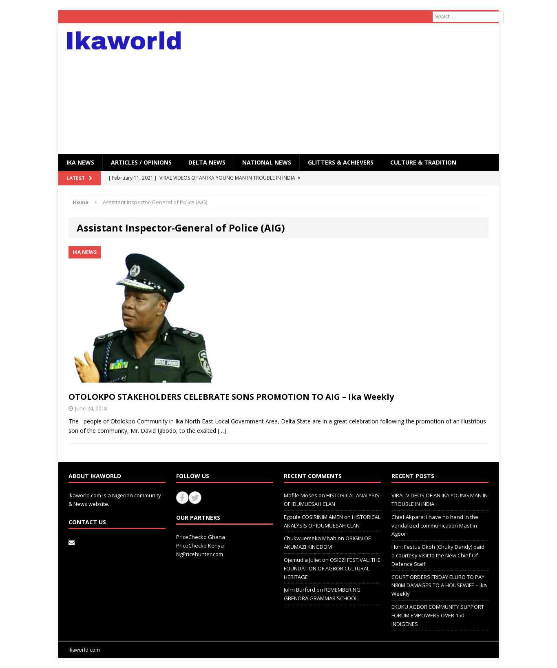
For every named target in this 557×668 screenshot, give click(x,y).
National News (266, 162)
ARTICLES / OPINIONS (141, 162)
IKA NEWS (80, 162)
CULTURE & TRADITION (423, 162)
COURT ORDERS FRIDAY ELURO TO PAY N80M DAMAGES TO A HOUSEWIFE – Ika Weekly (439, 585)
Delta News (206, 162)
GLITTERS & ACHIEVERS (341, 162)
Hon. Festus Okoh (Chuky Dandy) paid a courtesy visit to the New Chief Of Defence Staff (437, 555)
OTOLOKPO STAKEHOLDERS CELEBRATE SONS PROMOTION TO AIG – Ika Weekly (231, 396)
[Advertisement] (350, 88)
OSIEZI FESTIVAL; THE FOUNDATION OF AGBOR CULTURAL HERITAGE (332, 568)
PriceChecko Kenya (200, 545)
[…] (222, 430)
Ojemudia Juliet (302, 559)
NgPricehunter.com (199, 554)
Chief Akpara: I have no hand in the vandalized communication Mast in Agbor (434, 525)
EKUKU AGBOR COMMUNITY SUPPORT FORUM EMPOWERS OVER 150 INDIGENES (437, 615)
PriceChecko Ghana (200, 537)
